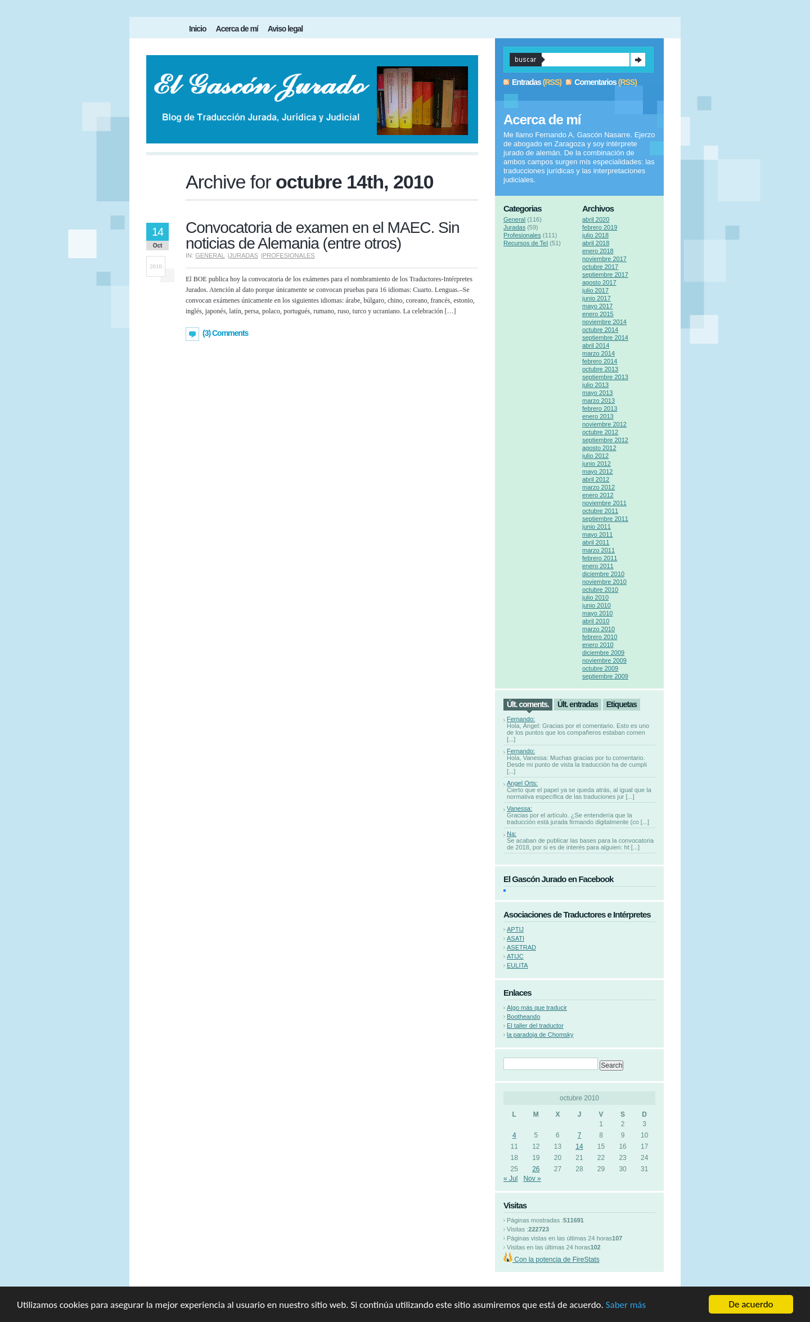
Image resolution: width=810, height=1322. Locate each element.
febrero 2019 (599, 227)
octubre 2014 (600, 329)
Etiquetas (621, 704)
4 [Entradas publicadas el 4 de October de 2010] (514, 1135)
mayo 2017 (597, 306)
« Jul (510, 1178)
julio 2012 (595, 455)
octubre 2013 (600, 369)
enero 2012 (598, 495)
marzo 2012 (598, 487)
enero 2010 (598, 644)
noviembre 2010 (604, 581)
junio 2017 (596, 298)
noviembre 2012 (604, 424)
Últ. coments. (528, 704)
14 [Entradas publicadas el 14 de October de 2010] (579, 1146)
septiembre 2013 (605, 377)
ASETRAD (521, 947)
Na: (511, 833)
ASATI (515, 938)
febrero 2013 (599, 408)
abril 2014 (595, 345)
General (210, 255)
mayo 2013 (597, 392)
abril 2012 (595, 479)
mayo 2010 (597, 613)
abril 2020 (595, 219)
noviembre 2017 (604, 258)
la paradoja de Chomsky (540, 1034)
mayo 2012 (597, 471)
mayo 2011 (597, 534)
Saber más (626, 1305)
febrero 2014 (599, 361)
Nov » (532, 1178)
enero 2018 (598, 251)
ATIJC (515, 956)
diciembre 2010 (603, 573)
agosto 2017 (599, 282)
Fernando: (521, 719)
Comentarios (595, 82)
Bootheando (523, 1016)
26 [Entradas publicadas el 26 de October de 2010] (535, 1169)
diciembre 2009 (603, 652)
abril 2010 (595, 621)
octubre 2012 (600, 432)
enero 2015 (598, 314)
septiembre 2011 (605, 518)
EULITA (517, 965)
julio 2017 (595, 290)
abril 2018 (595, 243)
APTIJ (515, 929)
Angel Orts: (522, 783)
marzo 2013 (598, 400)
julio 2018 (595, 235)
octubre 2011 (600, 510)
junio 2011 (596, 526)
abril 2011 (595, 542)
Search (638, 59)
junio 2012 (596, 463)
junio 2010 (596, 605)
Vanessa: (519, 808)
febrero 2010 (599, 636)
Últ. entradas (577, 704)
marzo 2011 (598, 550)
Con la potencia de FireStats (556, 1259)
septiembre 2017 (605, 274)
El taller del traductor (535, 1025)
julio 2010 (595, 597)
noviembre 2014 (604, 321)
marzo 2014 (598, 353)
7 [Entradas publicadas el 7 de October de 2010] (580, 1135)
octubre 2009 (600, 668)
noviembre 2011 (604, 503)
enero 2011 (598, 566)
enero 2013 (598, 416)
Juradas (244, 255)
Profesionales (289, 255)
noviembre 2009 (604, 660)
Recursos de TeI (525, 243)
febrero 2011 (599, 558)
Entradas (526, 82)
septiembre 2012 (605, 440)
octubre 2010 (600, 589)
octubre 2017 (600, 266)
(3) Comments (225, 333)
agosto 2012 (599, 447)
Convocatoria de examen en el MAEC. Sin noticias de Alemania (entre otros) (323, 235)
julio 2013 (595, 384)
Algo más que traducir (537, 1007)
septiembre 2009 (605, 676)
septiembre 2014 (605, 337)
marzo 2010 (598, 629)
